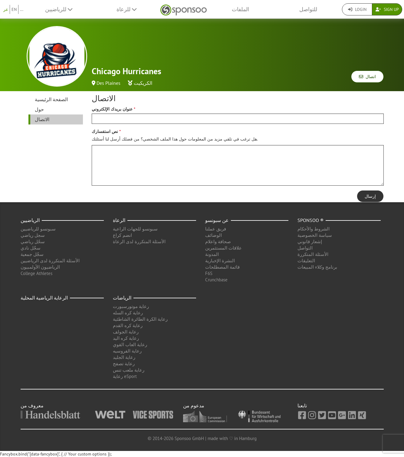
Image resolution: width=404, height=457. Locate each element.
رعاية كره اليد (126, 338)
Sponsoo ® (310, 220)
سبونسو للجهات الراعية (135, 229)
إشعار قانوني (309, 241)
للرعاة (126, 9)
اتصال (367, 76)
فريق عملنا (215, 229)
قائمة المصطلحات (222, 267)
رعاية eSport (125, 376)
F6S (208, 273)
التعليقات (306, 260)
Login (357, 9)
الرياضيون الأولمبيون (40, 267)
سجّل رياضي (33, 241)
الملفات (240, 9)
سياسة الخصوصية (314, 235)
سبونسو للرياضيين (38, 229)
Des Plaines (108, 83)
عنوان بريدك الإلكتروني (112, 109)
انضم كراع (122, 235)
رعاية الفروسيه (127, 351)
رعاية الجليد (124, 357)
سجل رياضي (33, 235)
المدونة (212, 254)
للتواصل (308, 9)
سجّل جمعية (32, 254)
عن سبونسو (217, 220)
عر (5, 9)
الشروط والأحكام (313, 229)
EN (14, 9)
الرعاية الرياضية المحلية (44, 298)
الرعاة (119, 220)
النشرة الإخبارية (220, 260)
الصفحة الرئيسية (51, 99)
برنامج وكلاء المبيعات (317, 267)
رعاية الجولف (126, 332)
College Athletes (36, 273)
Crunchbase (216, 280)
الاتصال (42, 119)
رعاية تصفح (124, 363)
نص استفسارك (105, 131)
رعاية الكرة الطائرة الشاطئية (140, 319)
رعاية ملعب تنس (128, 370)
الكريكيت (143, 83)
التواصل (305, 248)
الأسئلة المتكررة (312, 254)
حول (39, 109)
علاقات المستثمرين (223, 248)
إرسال (370, 196)
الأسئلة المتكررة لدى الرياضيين (50, 260)
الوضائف (213, 235)
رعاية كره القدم (128, 325)
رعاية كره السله (128, 313)
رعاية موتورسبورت (131, 306)
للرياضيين (58, 9)
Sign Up (387, 9)
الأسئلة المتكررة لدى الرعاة (139, 241)
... (21, 9)
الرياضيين (30, 220)
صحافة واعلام (218, 241)
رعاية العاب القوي (130, 344)
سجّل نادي (31, 248)
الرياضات (122, 298)
